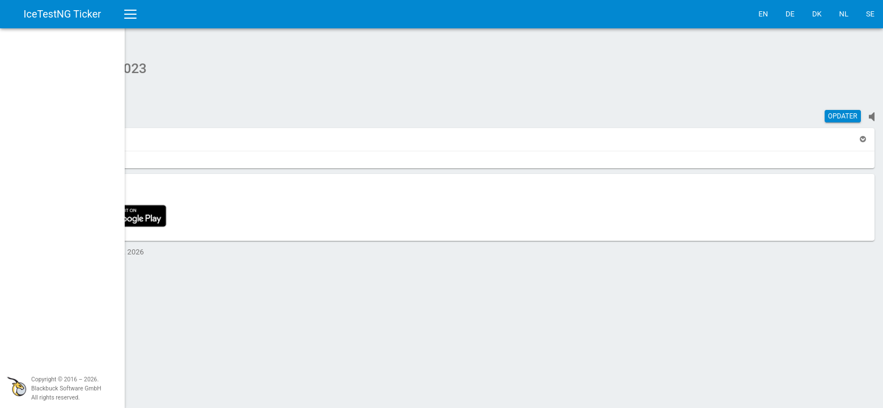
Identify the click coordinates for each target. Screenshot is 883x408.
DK (817, 14)
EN (763, 14)
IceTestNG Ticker (62, 14)
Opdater (842, 110)
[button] (159, 133)
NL (843, 14)
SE (870, 14)
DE (790, 14)
